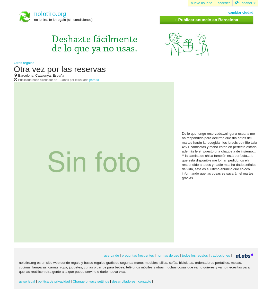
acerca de (111, 255)
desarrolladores (123, 281)
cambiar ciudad (240, 12)
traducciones (220, 255)
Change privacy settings (91, 281)
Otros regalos (24, 63)
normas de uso (168, 255)
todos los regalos (195, 255)
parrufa (94, 80)
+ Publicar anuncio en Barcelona (206, 20)
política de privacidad (54, 281)
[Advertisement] (220, 98)
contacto (144, 281)
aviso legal (27, 281)
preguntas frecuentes (138, 255)
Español (245, 3)
